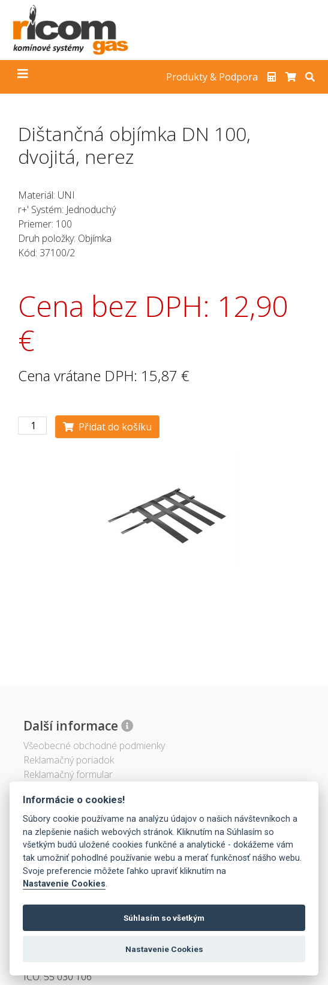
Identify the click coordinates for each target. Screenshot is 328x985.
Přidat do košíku (107, 426)
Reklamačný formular (68, 774)
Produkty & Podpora (212, 76)
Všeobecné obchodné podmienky (94, 745)
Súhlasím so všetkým (164, 918)
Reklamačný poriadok (68, 760)
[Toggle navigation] (23, 76)
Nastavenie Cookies (64, 884)
